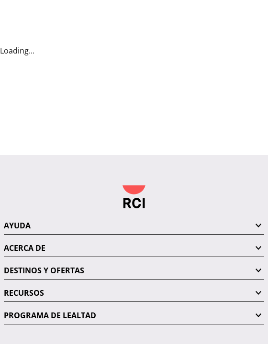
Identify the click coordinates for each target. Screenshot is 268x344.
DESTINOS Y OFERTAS (44, 175)
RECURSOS (24, 197)
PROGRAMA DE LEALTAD (50, 220)
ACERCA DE (24, 152)
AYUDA (17, 130)
